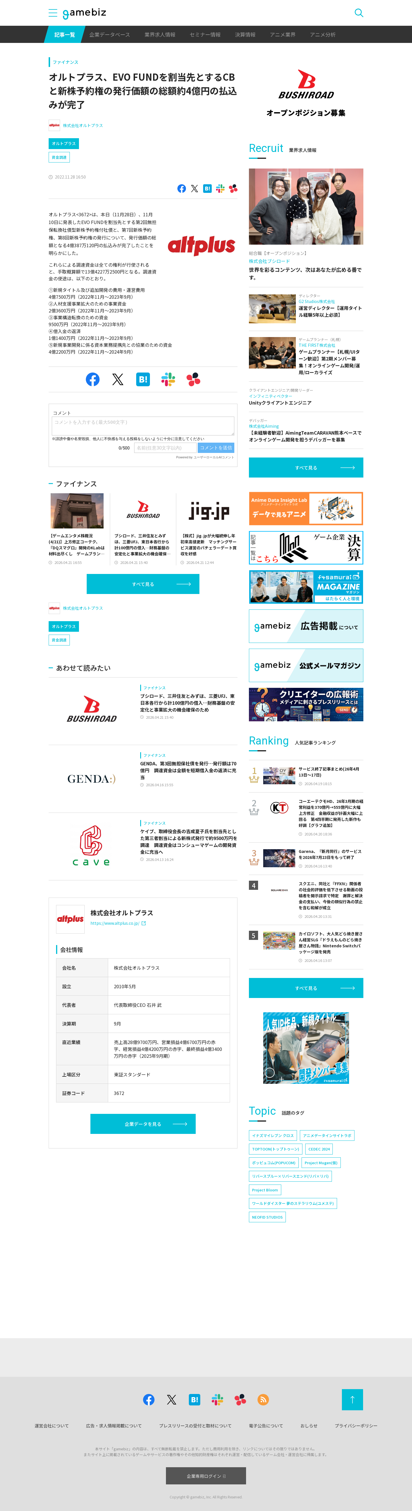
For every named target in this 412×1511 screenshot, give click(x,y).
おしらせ (309, 1426)
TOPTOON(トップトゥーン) (275, 1227)
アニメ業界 (283, 34)
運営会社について (52, 1426)
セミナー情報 (205, 34)
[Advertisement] (306, 170)
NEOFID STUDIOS (267, 1295)
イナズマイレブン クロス (273, 1214)
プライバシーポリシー (356, 1426)
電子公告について (266, 1426)
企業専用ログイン (206, 1476)
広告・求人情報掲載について (114, 1426)
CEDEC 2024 (319, 1227)
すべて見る (143, 584)
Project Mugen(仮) (321, 1241)
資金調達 (59, 157)
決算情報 (245, 34)
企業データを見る (143, 1123)
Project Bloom (265, 1268)
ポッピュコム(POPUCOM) (274, 1241)
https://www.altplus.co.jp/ (118, 923)
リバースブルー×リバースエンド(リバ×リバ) (290, 1254)
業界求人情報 (159, 34)
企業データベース (109, 34)
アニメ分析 (323, 34)
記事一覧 (64, 34)
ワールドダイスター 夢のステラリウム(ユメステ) (293, 1282)
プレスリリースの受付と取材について (195, 1426)
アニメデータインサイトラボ (327, 1214)
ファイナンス (65, 62)
